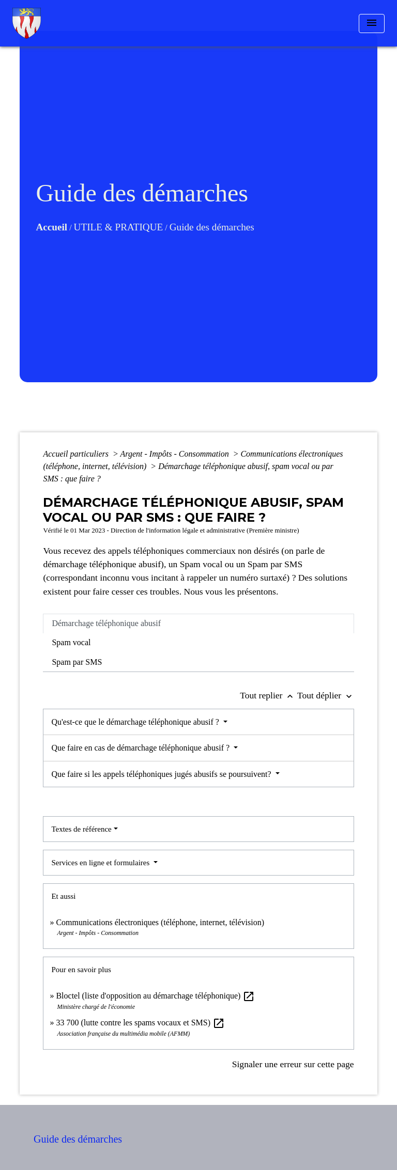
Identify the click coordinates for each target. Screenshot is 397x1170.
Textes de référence (81, 829)
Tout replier (268, 695)
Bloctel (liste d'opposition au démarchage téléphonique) (155, 995)
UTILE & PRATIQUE (118, 227)
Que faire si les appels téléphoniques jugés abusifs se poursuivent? (162, 774)
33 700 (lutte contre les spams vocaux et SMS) (140, 1022)
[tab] (198, 623)
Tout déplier (325, 695)
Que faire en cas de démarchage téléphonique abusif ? (141, 747)
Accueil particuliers (77, 453)
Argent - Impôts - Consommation (175, 453)
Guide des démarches (212, 227)
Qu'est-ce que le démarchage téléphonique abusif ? (136, 721)
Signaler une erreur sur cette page (293, 1064)
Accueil (51, 227)
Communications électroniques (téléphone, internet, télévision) (160, 922)
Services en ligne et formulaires (101, 863)
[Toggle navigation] (372, 23)
